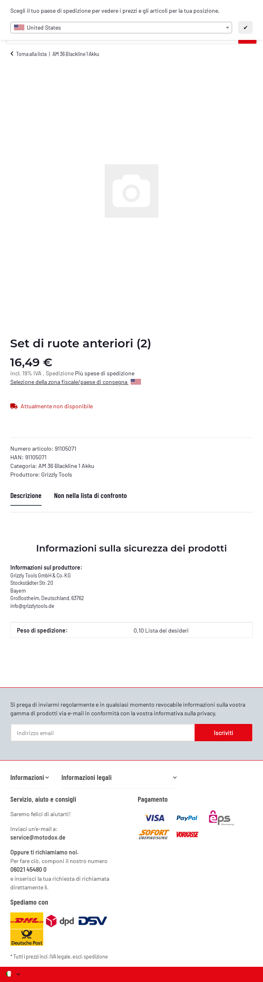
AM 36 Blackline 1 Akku (66, 465)
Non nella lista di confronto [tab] (90, 495)
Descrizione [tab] (26, 495)
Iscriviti (223, 732)
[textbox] (121, 27)
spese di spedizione (109, 373)
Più (80, 373)
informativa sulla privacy (184, 713)
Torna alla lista (31, 54)
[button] (29, 777)
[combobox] (121, 27)
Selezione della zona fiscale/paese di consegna (75, 381)
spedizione (96, 956)
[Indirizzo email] (103, 732)
